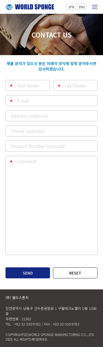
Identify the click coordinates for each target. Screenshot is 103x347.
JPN (71, 6)
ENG (82, 6)
